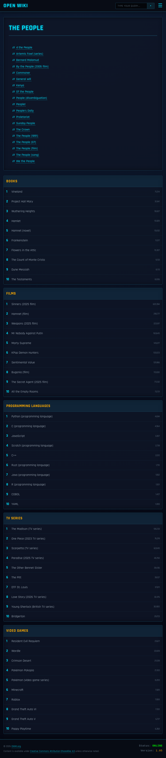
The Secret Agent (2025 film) (83, 382)
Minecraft (83, 690)
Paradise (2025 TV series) (83, 558)
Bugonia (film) (83, 372)
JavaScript (83, 436)
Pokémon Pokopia (83, 670)
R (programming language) (83, 484)
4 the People (24, 47)
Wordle (83, 651)
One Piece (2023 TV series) (83, 538)
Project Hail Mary (83, 201)
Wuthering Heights (83, 211)
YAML (83, 504)
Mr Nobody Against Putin (83, 333)
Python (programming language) (83, 416)
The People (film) (27, 148)
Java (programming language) (83, 475)
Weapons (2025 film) (83, 323)
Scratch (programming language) (83, 445)
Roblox (83, 699)
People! (20, 104)
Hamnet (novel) (83, 230)
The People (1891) (27, 136)
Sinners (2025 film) (83, 304)
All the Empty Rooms (83, 391)
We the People (25, 161)
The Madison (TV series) (83, 529)
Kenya (20, 85)
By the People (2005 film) (32, 66)
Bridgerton (83, 616)
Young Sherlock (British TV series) (83, 606)
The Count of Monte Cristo (83, 260)
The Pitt (83, 577)
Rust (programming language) (83, 465)
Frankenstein (83, 240)
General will (23, 79)
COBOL (83, 494)
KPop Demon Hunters (83, 353)
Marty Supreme (83, 343)
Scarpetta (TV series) (83, 548)
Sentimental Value (83, 362)
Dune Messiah (83, 269)
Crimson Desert (83, 660)
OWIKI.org (16, 746)
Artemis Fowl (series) (29, 54)
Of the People (24, 92)
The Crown (23, 129)
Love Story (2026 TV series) (83, 597)
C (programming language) (83, 426)
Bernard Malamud (27, 60)
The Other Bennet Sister (83, 567)
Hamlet (83, 221)
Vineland (83, 192)
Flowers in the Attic (83, 250)
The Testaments (83, 279)
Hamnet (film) (83, 314)
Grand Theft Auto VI (83, 709)
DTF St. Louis (83, 587)
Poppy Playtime (83, 728)
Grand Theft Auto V (83, 719)
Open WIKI (15, 5)
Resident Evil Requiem (83, 641)
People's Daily (25, 111)
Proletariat (23, 117)
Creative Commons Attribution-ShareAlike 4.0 (52, 751)
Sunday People (25, 123)
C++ (83, 455)
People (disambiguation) (31, 98)
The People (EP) (26, 142)
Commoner (23, 73)
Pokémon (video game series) (83, 680)
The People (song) (27, 155)
